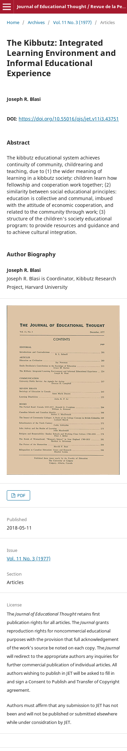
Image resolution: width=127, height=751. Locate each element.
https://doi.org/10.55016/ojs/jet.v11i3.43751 (69, 118)
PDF (20, 495)
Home (13, 22)
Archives (36, 22)
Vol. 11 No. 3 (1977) (72, 22)
